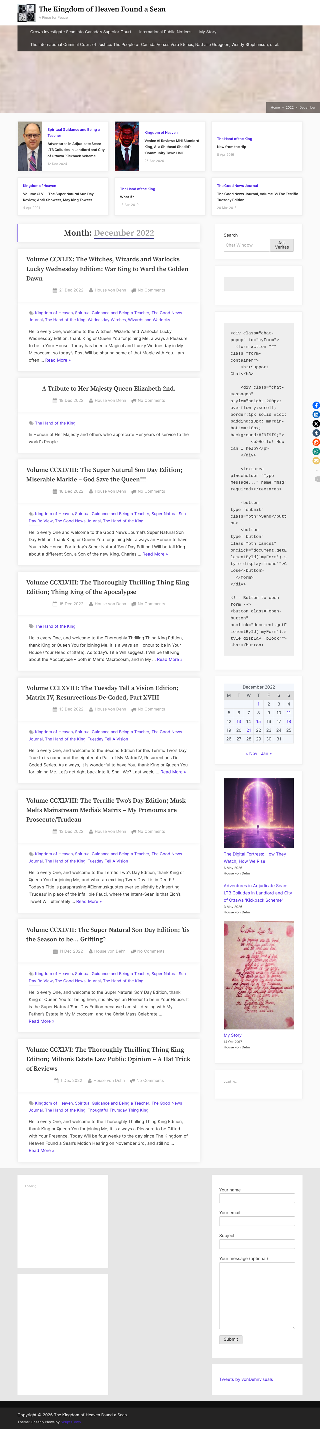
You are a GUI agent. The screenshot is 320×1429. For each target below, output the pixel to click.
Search (231, 235)
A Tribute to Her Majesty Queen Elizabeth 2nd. (109, 389)
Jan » (266, 753)
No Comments (151, 290)
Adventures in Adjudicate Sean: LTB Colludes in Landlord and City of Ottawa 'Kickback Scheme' (258, 893)
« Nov (251, 753)
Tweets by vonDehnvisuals (246, 1379)
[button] (316, 405)
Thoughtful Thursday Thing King (118, 1110)
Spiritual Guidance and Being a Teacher (112, 312)
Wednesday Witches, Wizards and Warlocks (129, 319)
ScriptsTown (71, 1422)
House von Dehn (110, 289)
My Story (207, 31)
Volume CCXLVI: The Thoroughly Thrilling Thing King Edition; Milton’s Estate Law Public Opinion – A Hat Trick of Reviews (108, 1059)
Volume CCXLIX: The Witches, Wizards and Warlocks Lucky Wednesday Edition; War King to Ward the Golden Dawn (107, 269)
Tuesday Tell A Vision (108, 738)
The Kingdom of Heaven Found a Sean (102, 9)
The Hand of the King (234, 139)
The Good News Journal (237, 185)
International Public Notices (165, 31)
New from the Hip (231, 146)
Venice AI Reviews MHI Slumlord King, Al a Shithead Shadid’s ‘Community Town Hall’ (171, 147)
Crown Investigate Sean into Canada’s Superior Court (81, 31)
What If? (127, 197)
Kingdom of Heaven (161, 132)
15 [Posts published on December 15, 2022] (258, 721)
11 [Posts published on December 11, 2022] (289, 712)
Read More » (58, 360)
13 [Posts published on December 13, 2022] (238, 721)
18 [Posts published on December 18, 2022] (288, 721)
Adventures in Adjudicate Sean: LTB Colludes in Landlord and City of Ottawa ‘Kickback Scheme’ (76, 150)
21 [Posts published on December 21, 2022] (248, 730)
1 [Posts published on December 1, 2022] (259, 704)
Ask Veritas (282, 245)
